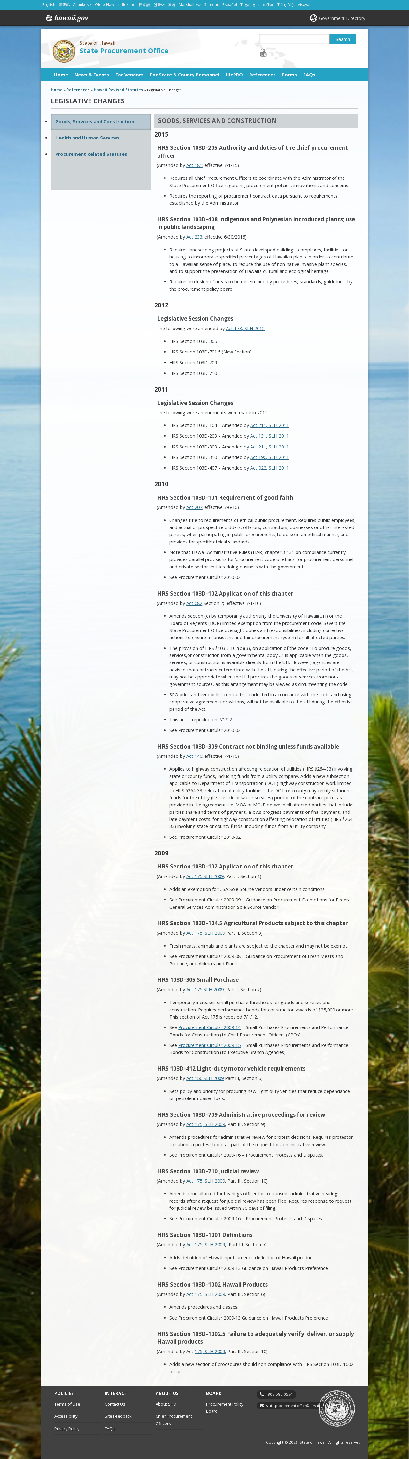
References (262, 75)
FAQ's (110, 1428)
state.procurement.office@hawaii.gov (296, 1405)
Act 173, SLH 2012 (245, 328)
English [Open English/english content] (48, 4)
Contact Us (115, 1404)
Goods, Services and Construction (94, 121)
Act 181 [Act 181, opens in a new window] (194, 165)
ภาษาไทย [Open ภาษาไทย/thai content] (266, 4)
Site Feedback (118, 1416)
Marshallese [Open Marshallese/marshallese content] (190, 4)
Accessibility (65, 1416)
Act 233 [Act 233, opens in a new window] (194, 237)
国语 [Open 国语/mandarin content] (171, 4)
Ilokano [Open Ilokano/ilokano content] (128, 4)
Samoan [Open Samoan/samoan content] (211, 4)
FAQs (309, 75)
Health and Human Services (87, 138)
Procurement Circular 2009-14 (209, 1027)
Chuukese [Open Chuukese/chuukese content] (82, 4)
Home (61, 75)
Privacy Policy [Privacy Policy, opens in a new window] (66, 1428)
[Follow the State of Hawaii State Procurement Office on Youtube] (263, 52)
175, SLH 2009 (210, 1351)
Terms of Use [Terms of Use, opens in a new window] (67, 1404)
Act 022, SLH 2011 (269, 468)
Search (343, 39)
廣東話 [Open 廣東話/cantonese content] (64, 4)
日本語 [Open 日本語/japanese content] (144, 4)
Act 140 (194, 756)
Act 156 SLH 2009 (205, 1078)
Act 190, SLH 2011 (269, 457)
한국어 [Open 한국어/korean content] (159, 4)
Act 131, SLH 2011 (269, 436)
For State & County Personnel (184, 75)
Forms (289, 75)
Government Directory (342, 18)
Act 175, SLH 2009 (205, 933)
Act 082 (194, 603)
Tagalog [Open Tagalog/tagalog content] (247, 4)
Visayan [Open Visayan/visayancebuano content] (305, 4)
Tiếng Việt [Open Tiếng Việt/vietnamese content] (286, 4)
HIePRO (234, 75)
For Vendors (129, 75)
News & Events (91, 75)
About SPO (166, 1404)
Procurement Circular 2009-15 (209, 1045)
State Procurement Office (124, 50)
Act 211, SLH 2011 (269, 425)
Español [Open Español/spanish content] (229, 4)
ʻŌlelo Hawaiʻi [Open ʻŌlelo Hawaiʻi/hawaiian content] (106, 4)
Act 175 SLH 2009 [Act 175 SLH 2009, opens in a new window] (205, 876)
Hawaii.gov (66, 18)
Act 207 (194, 507)
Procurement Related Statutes (91, 154)
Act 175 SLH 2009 (205, 990)
